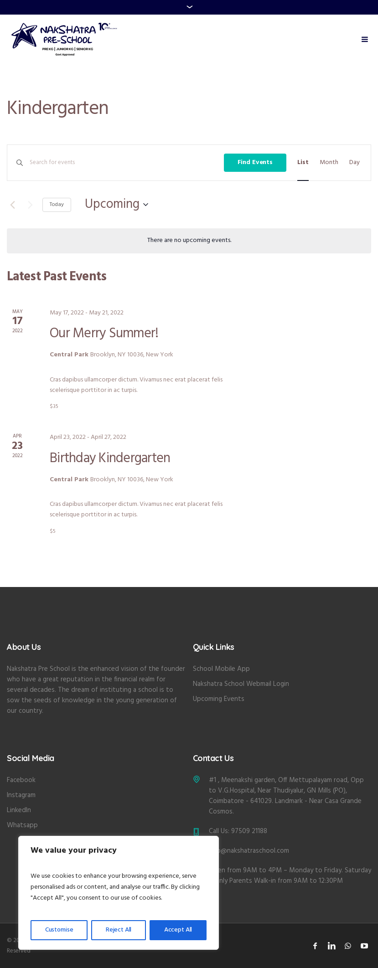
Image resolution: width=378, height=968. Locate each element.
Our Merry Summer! (104, 334)
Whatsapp (22, 825)
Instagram (21, 795)
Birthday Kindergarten (110, 458)
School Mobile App (221, 669)
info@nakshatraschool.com (249, 850)
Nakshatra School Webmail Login (241, 684)
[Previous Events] (12, 204)
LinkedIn (19, 810)
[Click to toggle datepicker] (116, 205)
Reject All (119, 930)
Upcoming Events (218, 699)
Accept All (178, 930)
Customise (59, 930)
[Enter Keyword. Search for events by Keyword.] (126, 162)
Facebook (21, 780)
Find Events (255, 162)
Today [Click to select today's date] (57, 204)
